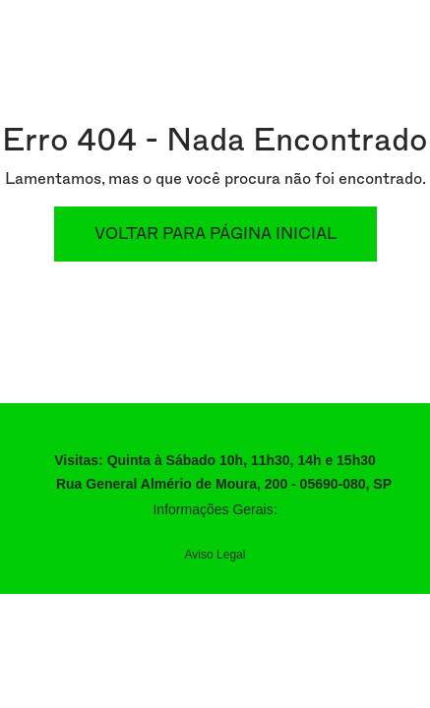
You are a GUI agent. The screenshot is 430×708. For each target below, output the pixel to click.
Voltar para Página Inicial (215, 234)
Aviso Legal (215, 554)
